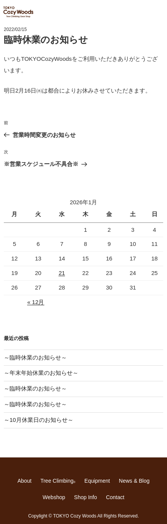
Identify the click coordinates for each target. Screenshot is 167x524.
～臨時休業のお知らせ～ (35, 357)
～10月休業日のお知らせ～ (38, 420)
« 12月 (35, 302)
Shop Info (85, 497)
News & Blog (134, 481)
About (25, 481)
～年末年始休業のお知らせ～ (41, 372)
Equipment (97, 481)
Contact (115, 497)
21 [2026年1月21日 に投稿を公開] (61, 273)
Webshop (54, 497)
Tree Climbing (58, 481)
